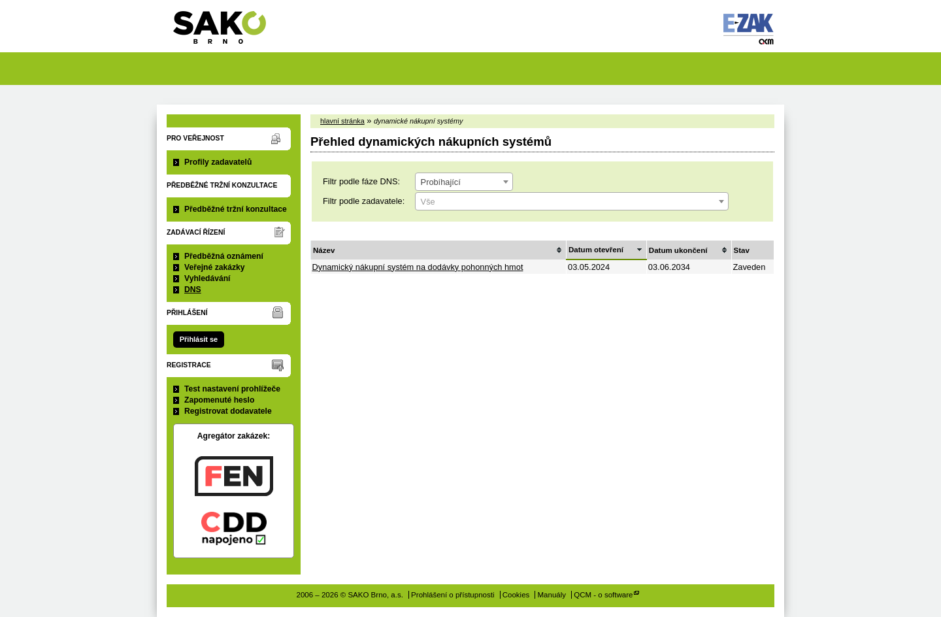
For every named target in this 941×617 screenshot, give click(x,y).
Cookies (516, 595)
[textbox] (572, 202)
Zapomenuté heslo (219, 400)
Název (324, 250)
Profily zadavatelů (218, 162)
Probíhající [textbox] (441, 182)
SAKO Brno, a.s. (228, 31)
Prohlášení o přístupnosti (452, 595)
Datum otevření (596, 250)
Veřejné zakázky (214, 267)
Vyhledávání (207, 278)
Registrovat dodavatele (228, 411)
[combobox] (464, 182)
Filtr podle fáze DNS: (361, 181)
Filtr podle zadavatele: (363, 201)
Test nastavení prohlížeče (232, 388)
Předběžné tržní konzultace (235, 209)
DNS (192, 289)
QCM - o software (603, 595)
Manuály (552, 595)
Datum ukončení (678, 250)
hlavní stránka (342, 121)
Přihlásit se (199, 339)
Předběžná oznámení (223, 256)
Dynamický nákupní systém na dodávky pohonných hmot (417, 267)
